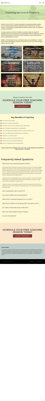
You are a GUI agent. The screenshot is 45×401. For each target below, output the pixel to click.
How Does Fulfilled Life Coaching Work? (14, 195)
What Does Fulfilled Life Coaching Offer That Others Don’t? (20, 203)
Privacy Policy (32, 261)
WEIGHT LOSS (11, 49)
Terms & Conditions (39, 261)
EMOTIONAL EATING (34, 48)
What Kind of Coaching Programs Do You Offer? (17, 199)
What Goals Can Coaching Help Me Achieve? (16, 163)
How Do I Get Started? (9, 216)
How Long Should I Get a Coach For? (13, 191)
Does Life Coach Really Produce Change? (15, 212)
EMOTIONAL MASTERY (11, 77)
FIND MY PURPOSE (11, 63)
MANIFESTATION (33, 63)
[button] (40, 3)
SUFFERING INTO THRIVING (33, 77)
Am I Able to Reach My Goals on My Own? (15, 207)
